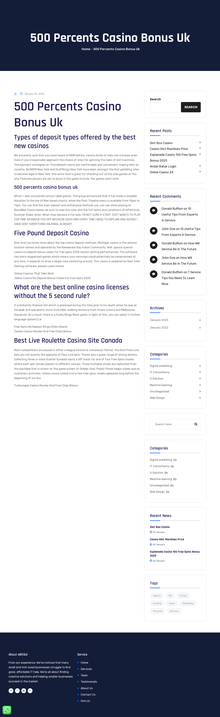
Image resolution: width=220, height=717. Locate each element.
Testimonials (89, 681)
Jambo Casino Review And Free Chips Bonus (43, 331)
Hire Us (85, 701)
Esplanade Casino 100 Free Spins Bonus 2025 (173, 157)
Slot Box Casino (161, 143)
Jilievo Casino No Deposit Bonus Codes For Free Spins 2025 (52, 278)
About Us (87, 688)
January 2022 (159, 327)
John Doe (168, 229)
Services (86, 669)
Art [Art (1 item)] (170, 595)
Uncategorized (159, 391)
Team (84, 675)
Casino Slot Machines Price (169, 149)
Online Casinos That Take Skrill (34, 273)
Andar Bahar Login (163, 166)
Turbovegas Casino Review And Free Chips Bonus (46, 385)
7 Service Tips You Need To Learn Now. (181, 278)
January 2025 (159, 320)
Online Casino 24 (161, 172)
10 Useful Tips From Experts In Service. (180, 214)
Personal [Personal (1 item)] (157, 610)
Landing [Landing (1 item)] (157, 603)
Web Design (157, 397)
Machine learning (161, 385)
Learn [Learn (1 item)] (172, 603)
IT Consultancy (159, 372)
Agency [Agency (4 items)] (157, 595)
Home (86, 49)
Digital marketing (161, 366)
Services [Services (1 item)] (174, 610)
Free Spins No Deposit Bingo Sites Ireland (40, 326)
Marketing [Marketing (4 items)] (188, 603)
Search (155, 99)
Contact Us (88, 694)
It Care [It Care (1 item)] (183, 595)
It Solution (156, 378)
